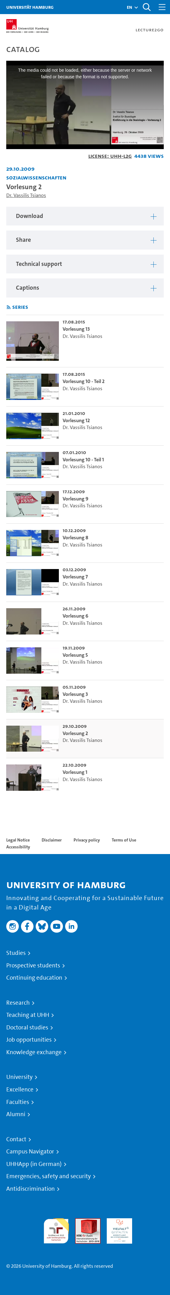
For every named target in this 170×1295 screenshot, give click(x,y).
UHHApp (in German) (34, 1164)
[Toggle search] (146, 7)
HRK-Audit (118, 1222)
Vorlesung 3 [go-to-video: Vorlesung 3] (75, 694)
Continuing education (34, 978)
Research (18, 1003)
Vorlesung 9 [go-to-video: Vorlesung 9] (75, 498)
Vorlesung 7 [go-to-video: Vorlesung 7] (75, 576)
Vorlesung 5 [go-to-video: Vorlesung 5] (75, 655)
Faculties (17, 1102)
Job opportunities (29, 1040)
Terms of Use (124, 840)
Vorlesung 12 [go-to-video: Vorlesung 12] (76, 420)
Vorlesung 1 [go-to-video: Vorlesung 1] (75, 772)
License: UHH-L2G (110, 156)
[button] (129, 7)
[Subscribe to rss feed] (8, 307)
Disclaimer (52, 840)
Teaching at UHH (27, 1015)
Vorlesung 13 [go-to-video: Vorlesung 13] (76, 329)
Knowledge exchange (34, 1052)
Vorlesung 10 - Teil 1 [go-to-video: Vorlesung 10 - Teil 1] (83, 459)
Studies (16, 953)
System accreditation (151, 1226)
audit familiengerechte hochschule (56, 1229)
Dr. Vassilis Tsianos (26, 195)
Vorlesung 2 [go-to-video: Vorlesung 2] (75, 733)
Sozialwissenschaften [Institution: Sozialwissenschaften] (36, 177)
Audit (81, 1222)
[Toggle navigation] (162, 7)
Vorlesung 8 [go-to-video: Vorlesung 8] (75, 537)
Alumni (15, 1114)
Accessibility (18, 847)
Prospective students (33, 965)
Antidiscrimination (30, 1189)
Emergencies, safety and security (48, 1176)
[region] (85, 216)
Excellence (19, 1089)
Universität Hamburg (30, 7)
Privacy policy (87, 840)
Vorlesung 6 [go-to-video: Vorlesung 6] (75, 616)
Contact (16, 1139)
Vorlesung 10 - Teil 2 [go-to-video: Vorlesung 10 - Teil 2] (84, 381)
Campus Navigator (30, 1151)
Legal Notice (18, 840)
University (19, 1077)
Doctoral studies (27, 1027)
